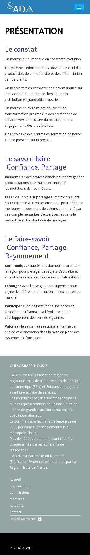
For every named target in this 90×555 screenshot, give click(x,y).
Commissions (19, 492)
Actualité (17, 505)
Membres (17, 499)
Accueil (15, 479)
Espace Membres (22, 519)
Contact (15, 512)
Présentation (19, 486)
